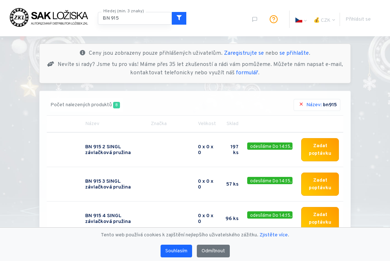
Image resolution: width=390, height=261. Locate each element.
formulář (247, 73)
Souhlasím (176, 251)
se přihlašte (294, 53)
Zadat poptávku (320, 150)
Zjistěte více (274, 235)
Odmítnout (213, 251)
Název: (318, 105)
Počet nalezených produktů (85, 105)
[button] (299, 19)
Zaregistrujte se (244, 53)
